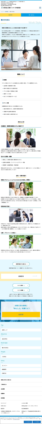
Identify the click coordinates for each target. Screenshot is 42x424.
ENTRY (10, 15)
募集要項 (4, 369)
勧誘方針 (2, 408)
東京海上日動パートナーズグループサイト (30, 405)
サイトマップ (3, 403)
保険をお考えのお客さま (6, 380)
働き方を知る (5, 347)
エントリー (4, 365)
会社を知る (4, 339)
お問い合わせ (3, 405)
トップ (2, 11)
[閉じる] (39, 420)
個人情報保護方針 (25, 408)
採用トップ (4, 330)
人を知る (4, 356)
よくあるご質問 (25, 403)
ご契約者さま (3, 384)
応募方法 (4, 373)
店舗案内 (3, 393)
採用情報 (6, 11)
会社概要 (3, 389)
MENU (31, 15)
